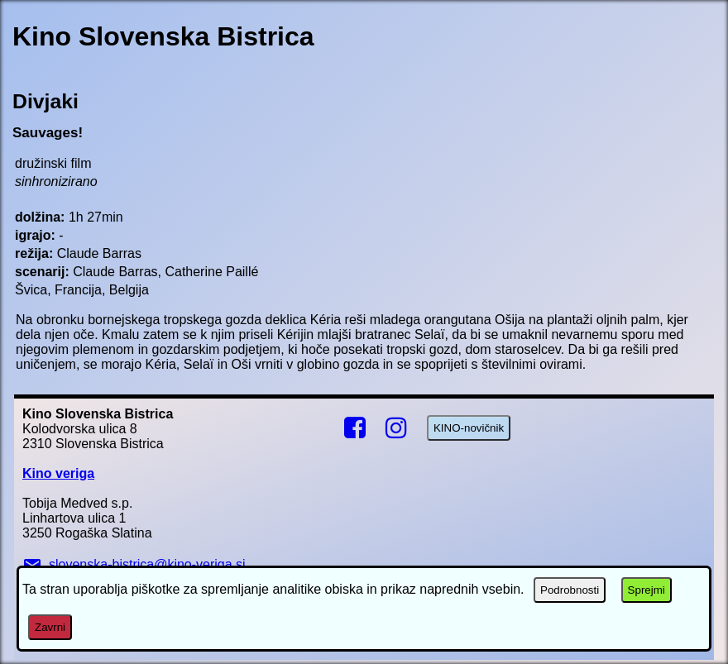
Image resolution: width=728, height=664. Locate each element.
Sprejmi (646, 590)
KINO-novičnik (468, 428)
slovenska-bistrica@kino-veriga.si (134, 564)
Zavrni (50, 627)
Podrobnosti (569, 590)
